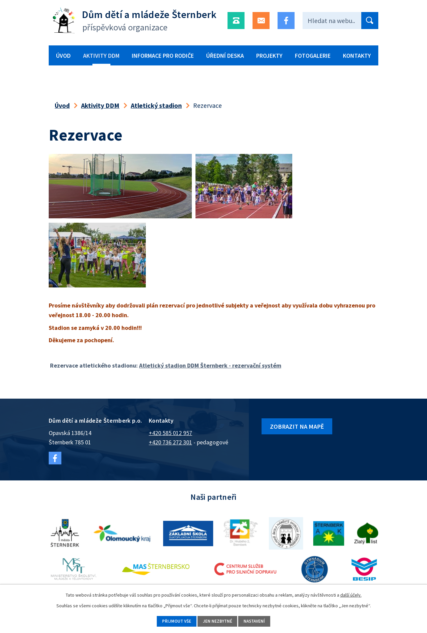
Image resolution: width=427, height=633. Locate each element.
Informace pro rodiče (163, 55)
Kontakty (357, 55)
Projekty (269, 55)
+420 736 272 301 (170, 442)
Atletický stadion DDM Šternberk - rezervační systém (210, 365)
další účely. (351, 594)
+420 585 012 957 (170, 433)
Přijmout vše (172, 621)
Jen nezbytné (217, 621)
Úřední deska (225, 55)
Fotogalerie (313, 55)
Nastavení (258, 621)
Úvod (63, 55)
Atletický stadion (156, 105)
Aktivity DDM (101, 55)
